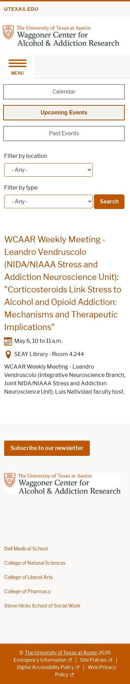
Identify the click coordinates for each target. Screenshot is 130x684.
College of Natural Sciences (35, 563)
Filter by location (25, 156)
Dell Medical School (25, 549)
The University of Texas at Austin (61, 653)
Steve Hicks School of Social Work (42, 606)
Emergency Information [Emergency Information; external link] (40, 660)
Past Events (64, 133)
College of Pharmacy (27, 592)
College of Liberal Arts (28, 577)
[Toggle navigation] (17, 66)
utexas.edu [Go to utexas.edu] (21, 9)
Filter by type (20, 187)
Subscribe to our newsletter (47, 448)
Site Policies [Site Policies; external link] (93, 660)
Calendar (64, 91)
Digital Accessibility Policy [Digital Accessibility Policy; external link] (45, 667)
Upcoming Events (64, 112)
